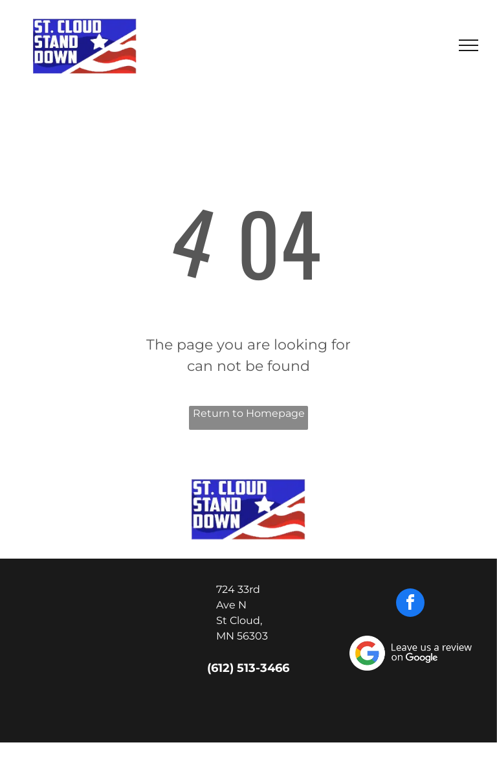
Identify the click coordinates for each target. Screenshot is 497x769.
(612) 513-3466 (248, 668)
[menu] (468, 45)
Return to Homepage (249, 413)
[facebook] (410, 604)
